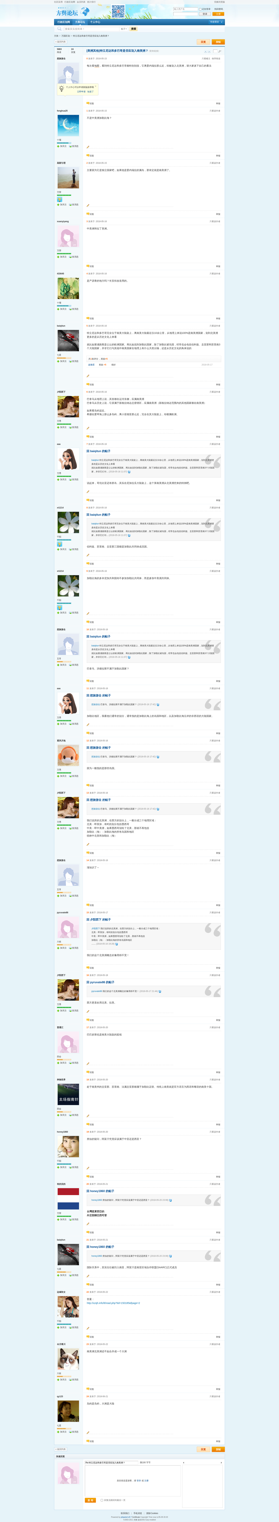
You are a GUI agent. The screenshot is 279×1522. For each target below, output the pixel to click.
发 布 (90, 1500)
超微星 (91, 364)
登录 (205, 14)
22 (87, 1292)
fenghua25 (62, 111)
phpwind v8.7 (126, 1517)
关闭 (95, 86)
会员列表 (81, 2)
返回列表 (61, 41)
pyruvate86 (62, 912)
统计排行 (91, 2)
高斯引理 (61, 163)
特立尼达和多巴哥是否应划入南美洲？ (91, 36)
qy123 (60, 1396)
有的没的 (61, 1184)
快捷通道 (214, 22)
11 (87, 688)
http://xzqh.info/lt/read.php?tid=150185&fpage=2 (113, 1303)
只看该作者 (215, 111)
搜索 (133, 28)
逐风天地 (61, 740)
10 (87, 629)
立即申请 (81, 91)
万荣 (59, 192)
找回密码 (218, 9)
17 (87, 1027)
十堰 (59, 140)
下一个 (222, 1463)
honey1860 (62, 1132)
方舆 (56, 36)
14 (87, 860)
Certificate (136, 1517)
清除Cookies (152, 1513)
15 (87, 912)
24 (87, 1396)
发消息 (75, 146)
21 (87, 1240)
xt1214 (60, 507)
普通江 (60, 1027)
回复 (203, 41)
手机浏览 (137, 1513)
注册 (218, 14)
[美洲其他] (93, 50)
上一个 (183, 1463)
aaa (58, 444)
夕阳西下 (61, 392)
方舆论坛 (80, 22)
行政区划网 (69, 2)
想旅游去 (61, 58)
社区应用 (58, 2)
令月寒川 (61, 1344)
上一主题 (205, 51)
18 (87, 1079)
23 (87, 1344)
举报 (218, 103)
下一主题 (209, 51)
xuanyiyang (63, 221)
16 (87, 975)
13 (87, 793)
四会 (59, 1056)
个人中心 (95, 22)
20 (87, 1184)
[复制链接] (154, 51)
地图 (96, 65)
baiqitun (61, 326)
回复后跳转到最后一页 (113, 1500)
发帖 (218, 41)
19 (87, 1132)
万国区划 (65, 36)
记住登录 (206, 9)
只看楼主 (206, 58)
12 (87, 740)
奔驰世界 (61, 1079)
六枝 (59, 941)
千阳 (59, 537)
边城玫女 (61, 1292)
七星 (59, 355)
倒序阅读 (216, 58)
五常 (59, 658)
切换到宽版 (219, 2)
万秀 (59, 421)
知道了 (90, 91)
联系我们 (125, 1513)
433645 (60, 273)
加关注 (63, 146)
